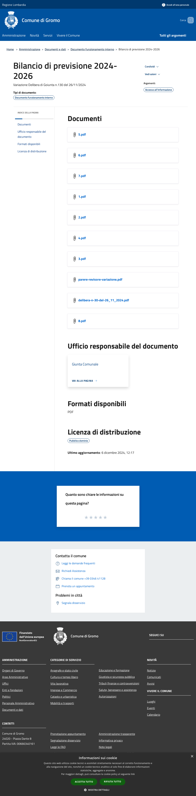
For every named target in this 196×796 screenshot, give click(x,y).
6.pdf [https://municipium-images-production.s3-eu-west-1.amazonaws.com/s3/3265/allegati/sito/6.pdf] (82, 155)
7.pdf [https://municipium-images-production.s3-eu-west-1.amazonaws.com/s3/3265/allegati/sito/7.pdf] (82, 175)
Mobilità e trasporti (62, 703)
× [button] (192, 756)
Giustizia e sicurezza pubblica (117, 677)
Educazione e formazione (114, 670)
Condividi (152, 67)
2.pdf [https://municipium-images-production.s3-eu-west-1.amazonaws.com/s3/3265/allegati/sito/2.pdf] (82, 217)
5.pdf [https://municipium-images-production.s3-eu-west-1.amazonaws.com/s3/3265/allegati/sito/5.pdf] (82, 134)
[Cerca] (189, 20)
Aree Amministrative (15, 677)
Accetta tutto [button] (84, 781)
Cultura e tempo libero (64, 677)
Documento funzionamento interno (92, 49)
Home (10, 49)
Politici (6, 696)
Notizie (151, 670)
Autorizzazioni (107, 696)
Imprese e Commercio (63, 690)
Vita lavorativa (59, 683)
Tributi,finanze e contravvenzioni (119, 683)
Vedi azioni (153, 74)
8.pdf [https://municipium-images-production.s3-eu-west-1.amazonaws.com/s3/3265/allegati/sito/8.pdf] (82, 320)
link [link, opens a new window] (133, 774)
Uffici (5, 683)
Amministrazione (29, 49)
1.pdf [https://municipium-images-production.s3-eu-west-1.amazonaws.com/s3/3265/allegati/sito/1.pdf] (82, 196)
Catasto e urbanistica (63, 696)
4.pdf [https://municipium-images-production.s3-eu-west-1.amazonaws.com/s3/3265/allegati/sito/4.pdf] (82, 238)
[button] (98, 790)
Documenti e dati (55, 49)
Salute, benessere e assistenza (118, 690)
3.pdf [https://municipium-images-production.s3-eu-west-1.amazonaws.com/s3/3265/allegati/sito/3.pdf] (82, 258)
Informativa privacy (111, 740)
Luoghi (151, 701)
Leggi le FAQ (58, 747)
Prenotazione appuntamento (68, 734)
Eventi (151, 708)
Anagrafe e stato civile (64, 670)
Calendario (153, 714)
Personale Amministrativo (18, 703)
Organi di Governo (13, 670)
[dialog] (98, 774)
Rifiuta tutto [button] (112, 781)
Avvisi (150, 683)
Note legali (105, 747)
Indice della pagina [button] (28, 112)
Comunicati (154, 677)
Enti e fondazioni (12, 690)
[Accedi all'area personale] (175, 5)
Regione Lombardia (14, 5)
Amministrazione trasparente (117, 734)
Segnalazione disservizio (65, 740)
